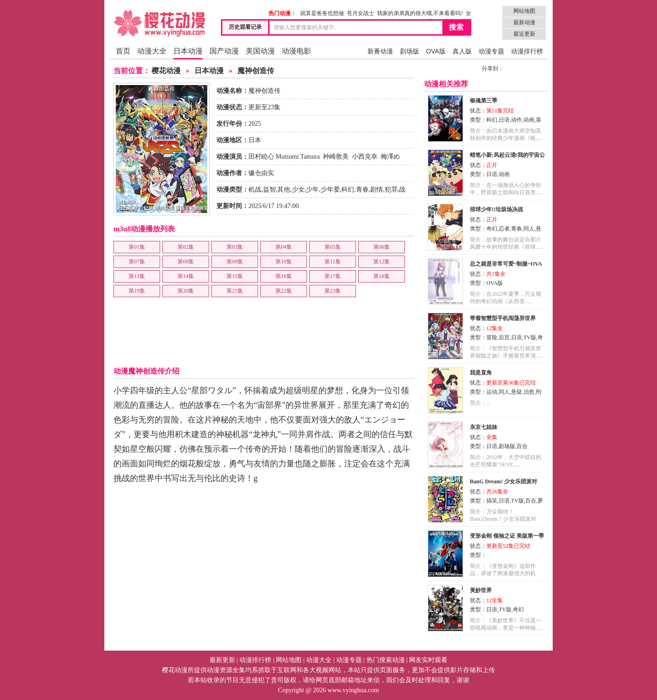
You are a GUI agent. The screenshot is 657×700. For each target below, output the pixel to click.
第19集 (137, 291)
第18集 (381, 276)
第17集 (332, 276)
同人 (528, 228)
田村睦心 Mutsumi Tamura (284, 156)
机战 (254, 189)
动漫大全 (152, 51)
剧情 (376, 189)
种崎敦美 (336, 156)
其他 (283, 189)
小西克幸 (364, 156)
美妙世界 (481, 590)
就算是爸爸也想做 (322, 13)
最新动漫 (524, 22)
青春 (362, 189)
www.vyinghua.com (353, 690)
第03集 (234, 247)
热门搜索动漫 (385, 660)
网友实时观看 (428, 660)
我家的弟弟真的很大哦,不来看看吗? (420, 13)
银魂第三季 (483, 100)
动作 (516, 120)
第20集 (186, 291)
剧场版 (409, 51)
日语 (504, 120)
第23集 (332, 291)
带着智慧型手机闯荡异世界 (503, 318)
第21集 (234, 291)
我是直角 (481, 372)
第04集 (283, 247)
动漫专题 (491, 51)
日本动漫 (188, 51)
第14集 (186, 276)
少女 (298, 189)
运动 (491, 392)
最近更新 (524, 34)
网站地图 (524, 11)
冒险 (491, 337)
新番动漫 (380, 51)
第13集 (137, 276)
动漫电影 (296, 51)
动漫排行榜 (527, 51)
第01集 (137, 247)
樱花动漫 (166, 71)
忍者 (504, 228)
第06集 (381, 247)
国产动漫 (224, 51)
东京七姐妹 (483, 427)
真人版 (462, 51)
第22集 (283, 291)
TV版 (529, 337)
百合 (522, 446)
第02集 (186, 247)
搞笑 (491, 500)
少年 (312, 189)
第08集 (186, 261)
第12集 (381, 261)
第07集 (137, 261)
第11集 (332, 261)
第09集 (234, 261)
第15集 (234, 276)
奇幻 (491, 228)
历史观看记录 (245, 27)
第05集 (332, 247)
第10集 (283, 261)
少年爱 (330, 189)
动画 (528, 120)
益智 (269, 189)
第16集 (283, 276)
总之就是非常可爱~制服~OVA (506, 264)
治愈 (528, 392)
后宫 (504, 337)
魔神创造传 (255, 71)
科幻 (347, 189)
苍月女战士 (360, 13)
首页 (123, 51)
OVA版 (436, 51)
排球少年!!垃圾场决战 (496, 209)
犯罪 (391, 189)
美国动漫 (260, 51)
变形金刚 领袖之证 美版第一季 (507, 536)
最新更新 (222, 660)
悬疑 (516, 392)
